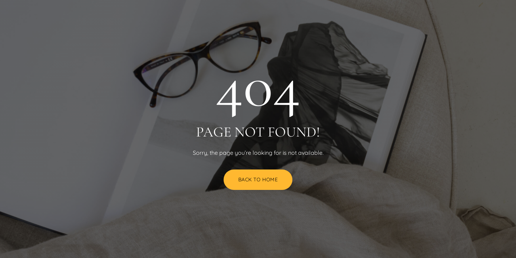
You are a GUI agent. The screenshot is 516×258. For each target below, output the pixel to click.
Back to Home (258, 179)
